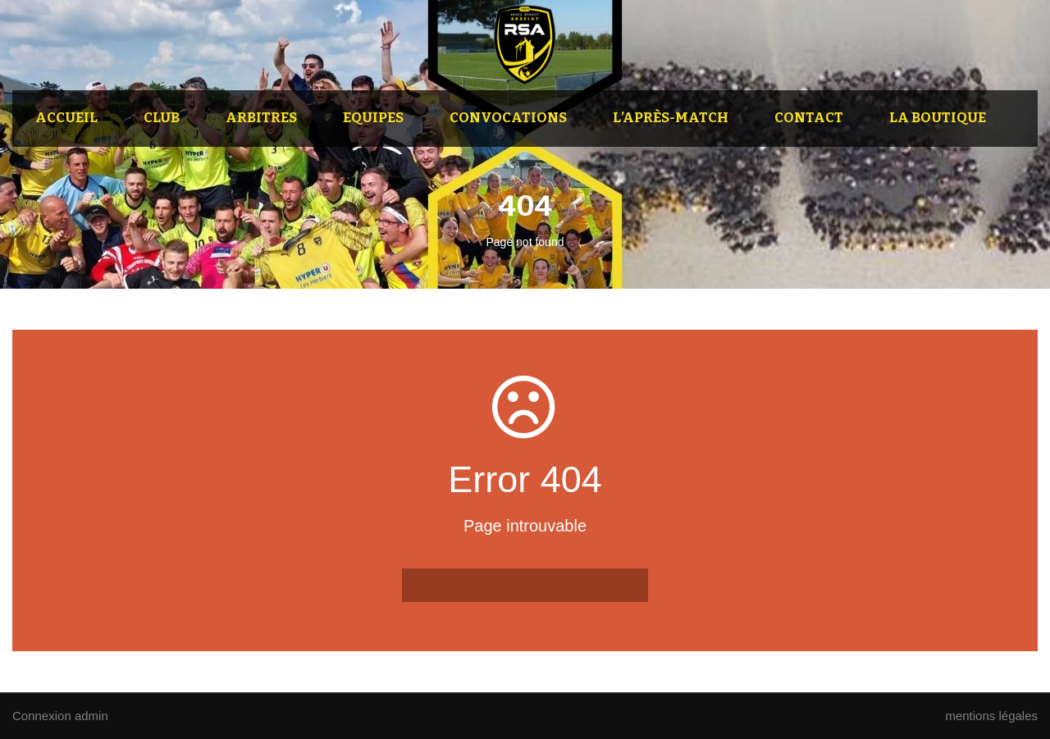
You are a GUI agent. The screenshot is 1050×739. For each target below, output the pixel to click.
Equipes (373, 117)
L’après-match (670, 117)
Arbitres (261, 117)
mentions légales (991, 716)
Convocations (508, 117)
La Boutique (937, 117)
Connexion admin (60, 716)
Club (162, 117)
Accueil (66, 117)
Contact (808, 117)
